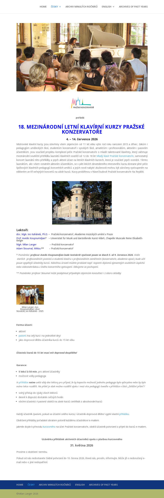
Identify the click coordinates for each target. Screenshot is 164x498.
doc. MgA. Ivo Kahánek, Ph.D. (32, 234)
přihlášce (23, 382)
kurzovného (49, 426)
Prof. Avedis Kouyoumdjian (30, 238)
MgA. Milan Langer (26, 244)
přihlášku (124, 414)
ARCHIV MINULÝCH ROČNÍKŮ (81, 6)
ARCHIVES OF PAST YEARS (133, 6)
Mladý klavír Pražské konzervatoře (114, 155)
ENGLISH (106, 6)
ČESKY (54, 6)
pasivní (23, 335)
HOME (43, 6)
